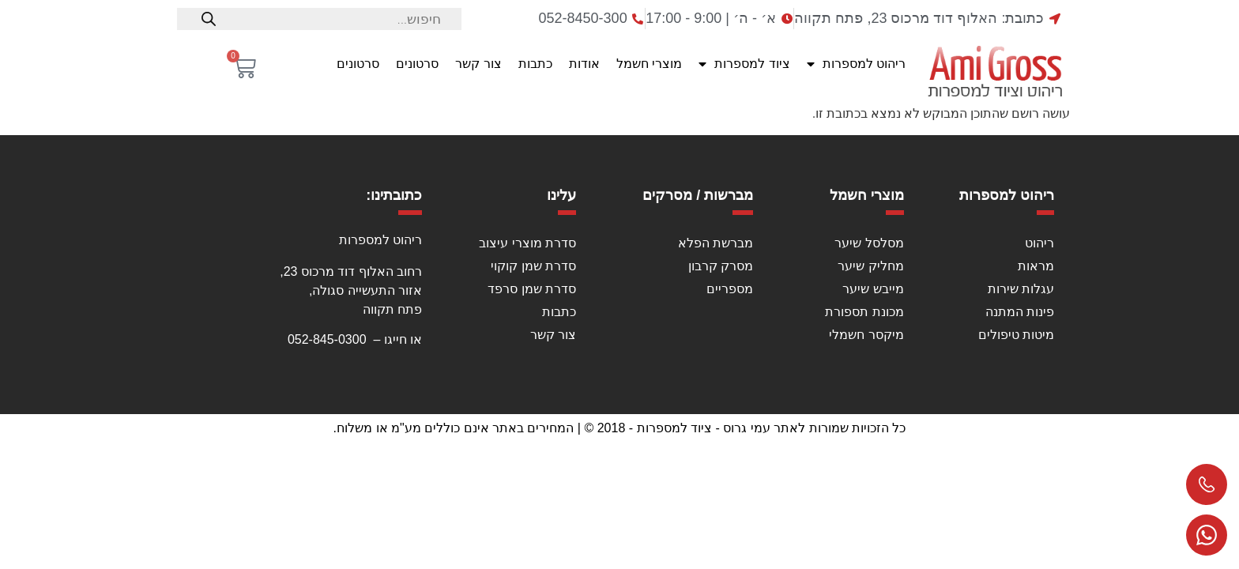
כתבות (535, 63)
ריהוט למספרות (856, 64)
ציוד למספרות (744, 64)
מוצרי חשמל (649, 63)
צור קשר (478, 63)
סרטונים (417, 63)
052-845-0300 (327, 339)
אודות (584, 63)
